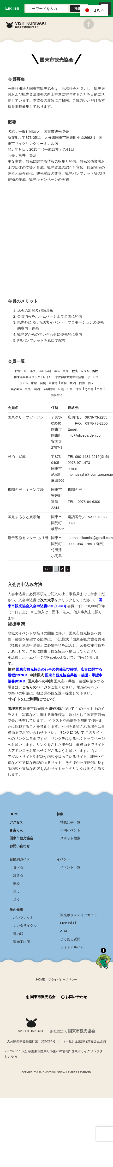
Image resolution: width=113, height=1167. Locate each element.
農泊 (37, 389)
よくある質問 (70, 939)
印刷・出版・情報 (69, 389)
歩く (16, 899)
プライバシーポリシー (62, 979)
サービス (93, 377)
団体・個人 (86, 383)
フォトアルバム (72, 947)
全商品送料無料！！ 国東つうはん (56, 1155)
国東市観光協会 (21, 838)
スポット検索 (70, 838)
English (12, 8)
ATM (63, 931)
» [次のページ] (68, 569)
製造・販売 (61, 371)
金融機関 (49, 389)
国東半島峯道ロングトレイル (33, 377)
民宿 (99, 389)
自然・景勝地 (48, 383)
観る (16, 883)
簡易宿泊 (56, 395)
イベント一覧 (70, 867)
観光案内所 (21, 942)
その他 (89, 389)
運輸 (64, 383)
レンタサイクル (25, 925)
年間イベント (70, 830)
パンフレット (23, 918)
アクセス (16, 822)
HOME (15, 814)
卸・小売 (30, 371)
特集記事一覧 (70, 822)
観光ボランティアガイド (78, 915)
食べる (18, 867)
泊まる (18, 875)
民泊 (73, 383)
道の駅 (18, 934)
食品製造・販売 (21, 389)
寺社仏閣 (45, 371)
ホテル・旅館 (28, 383)
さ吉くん (16, 830)
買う (16, 891)
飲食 (18, 371)
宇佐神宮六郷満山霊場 (69, 377)
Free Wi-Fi (68, 923)
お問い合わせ (20, 846)
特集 (60, 814)
